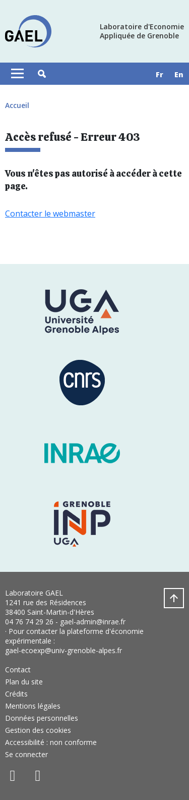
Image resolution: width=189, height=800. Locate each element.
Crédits (16, 694)
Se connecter (26, 754)
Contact (18, 669)
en (178, 74)
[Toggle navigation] (17, 74)
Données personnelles (41, 718)
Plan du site (24, 681)
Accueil (17, 105)
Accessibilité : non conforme (51, 742)
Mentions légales (32, 706)
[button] (42, 74)
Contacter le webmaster (50, 213)
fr (159, 74)
